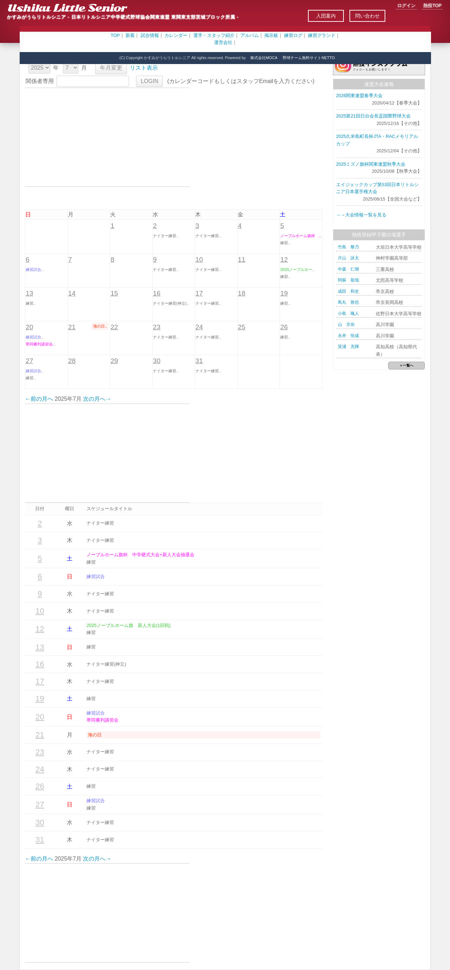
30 (156, 360)
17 (199, 293)
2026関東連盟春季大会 (359, 95)
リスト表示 (144, 68)
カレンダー (176, 35)
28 (72, 360)
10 (199, 259)
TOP (115, 35)
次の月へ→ (97, 399)
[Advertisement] (107, 137)
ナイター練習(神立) (106, 664)
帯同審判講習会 (102, 720)
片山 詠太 (348, 257)
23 (156, 327)
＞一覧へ (406, 365)
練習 (91, 562)
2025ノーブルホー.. (297, 269)
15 (114, 293)
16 (156, 293)
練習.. (285, 243)
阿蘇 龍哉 (348, 280)
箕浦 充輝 (348, 346)
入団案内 (326, 16)
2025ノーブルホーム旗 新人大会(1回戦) (128, 625)
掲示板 (271, 35)
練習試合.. (34, 269)
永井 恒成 (348, 335)
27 (29, 360)
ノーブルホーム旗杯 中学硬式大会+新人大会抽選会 (140, 554)
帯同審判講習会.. (40, 344)
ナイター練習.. (165, 236)
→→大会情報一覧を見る (361, 214)
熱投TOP (432, 5)
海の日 (95, 734)
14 (72, 293)
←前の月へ (39, 399)
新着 (130, 35)
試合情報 (150, 35)
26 (284, 327)
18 (241, 293)
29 (114, 360)
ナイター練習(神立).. (171, 303)
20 (29, 327)
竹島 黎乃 (348, 247)
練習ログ (293, 35)
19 (284, 293)
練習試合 (95, 576)
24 (199, 327)
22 (114, 327)
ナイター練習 (100, 523)
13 (29, 293)
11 (241, 259)
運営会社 (223, 42)
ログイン (406, 5)
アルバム (249, 35)
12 (284, 259)
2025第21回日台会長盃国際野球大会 (373, 116)
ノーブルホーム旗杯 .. (300, 236)
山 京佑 (346, 324)
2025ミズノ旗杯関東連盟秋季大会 (370, 164)
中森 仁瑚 (348, 269)
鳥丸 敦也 (348, 302)
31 (199, 360)
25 (241, 327)
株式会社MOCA (263, 58)
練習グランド (321, 35)
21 (72, 327)
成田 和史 (348, 291)
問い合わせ (367, 16)
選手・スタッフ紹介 (213, 35)
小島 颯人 (348, 313)
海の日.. (100, 326)
